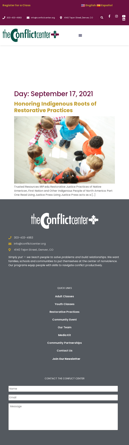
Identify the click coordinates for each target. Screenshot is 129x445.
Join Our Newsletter (66, 315)
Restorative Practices (64, 269)
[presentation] (33, 397)
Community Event (64, 276)
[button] (101, 17)
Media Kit (64, 292)
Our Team (64, 284)
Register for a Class (16, 5)
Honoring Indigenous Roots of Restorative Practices (55, 64)
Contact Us (64, 307)
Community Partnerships (64, 299)
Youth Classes (64, 261)
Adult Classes (64, 253)
